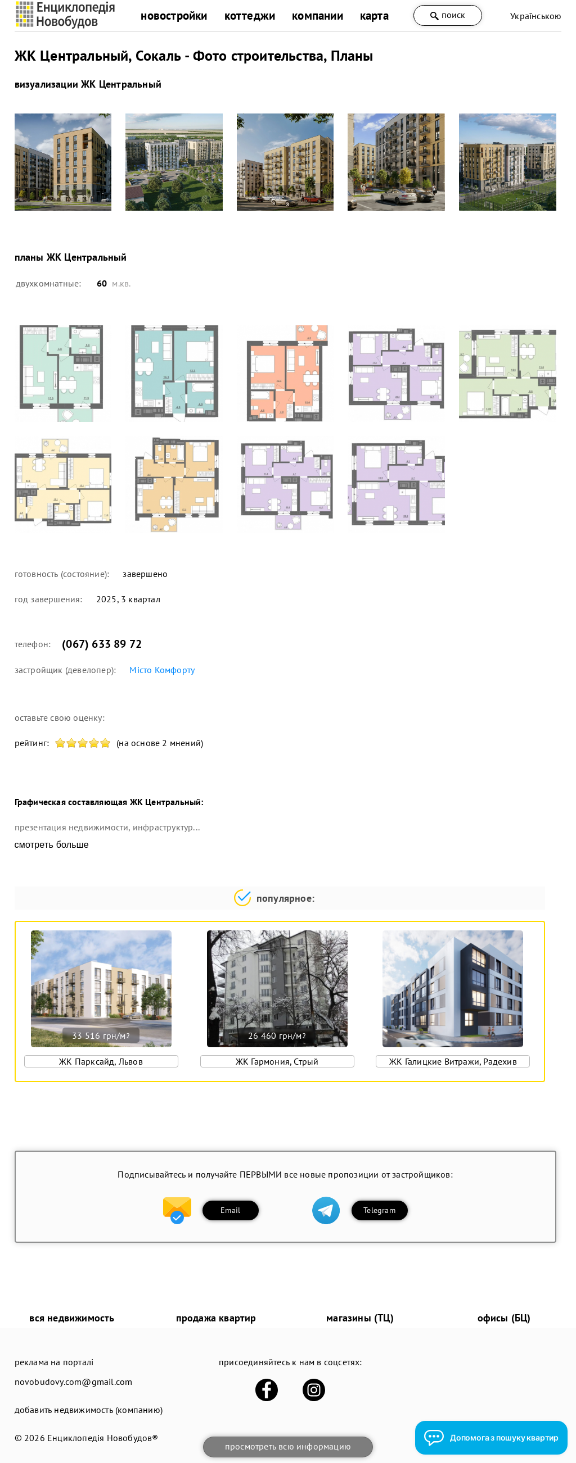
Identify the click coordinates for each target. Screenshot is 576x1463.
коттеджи (250, 15)
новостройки (174, 15)
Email (230, 1210)
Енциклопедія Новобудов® (103, 1437)
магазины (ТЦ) (360, 1317)
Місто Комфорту (162, 669)
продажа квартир (216, 1317)
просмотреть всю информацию (288, 1446)
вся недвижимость (71, 1317)
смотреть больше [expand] (52, 844)
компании (317, 15)
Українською (535, 15)
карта (374, 15)
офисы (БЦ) (504, 1317)
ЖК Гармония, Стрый (277, 1061)
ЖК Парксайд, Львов (101, 1061)
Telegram (379, 1210)
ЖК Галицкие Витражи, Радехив (453, 1061)
